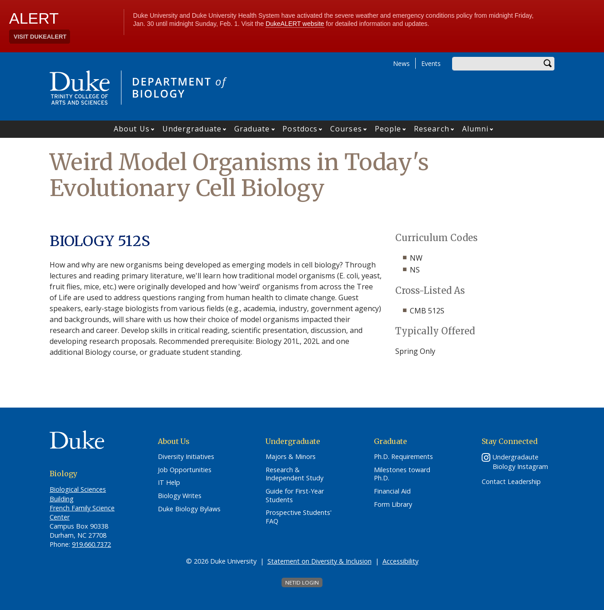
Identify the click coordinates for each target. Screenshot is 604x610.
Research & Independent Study (294, 474)
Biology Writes (179, 496)
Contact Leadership (511, 482)
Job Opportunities (184, 470)
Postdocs (299, 129)
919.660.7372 (91, 544)
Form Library (393, 504)
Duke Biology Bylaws (189, 509)
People (388, 129)
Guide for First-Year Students (295, 495)
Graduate (252, 129)
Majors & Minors (291, 457)
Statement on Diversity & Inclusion (319, 561)
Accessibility (400, 561)
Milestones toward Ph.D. (402, 474)
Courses (346, 129)
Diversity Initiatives (186, 457)
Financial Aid (392, 491)
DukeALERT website (295, 23)
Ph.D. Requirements (403, 457)
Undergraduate (191, 129)
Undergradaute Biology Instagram (520, 462)
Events (431, 63)
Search (547, 64)
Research (431, 129)
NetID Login (302, 582)
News (401, 63)
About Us (132, 129)
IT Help (169, 483)
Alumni (475, 129)
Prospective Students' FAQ (299, 517)
